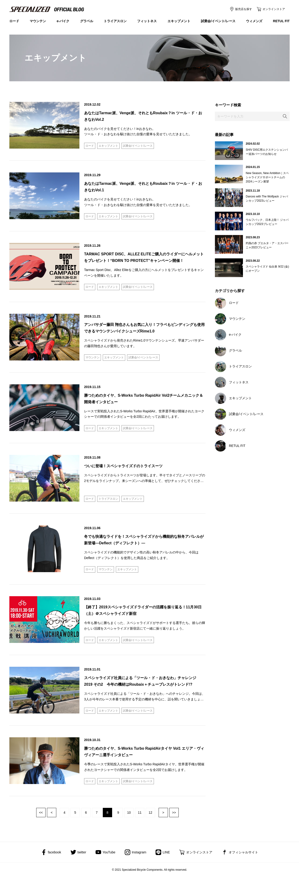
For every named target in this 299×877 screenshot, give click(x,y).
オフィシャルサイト (243, 852)
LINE (166, 852)
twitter (82, 852)
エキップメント (178, 21)
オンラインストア (274, 9)
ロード (14, 21)
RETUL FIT (281, 21)
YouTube (109, 852)
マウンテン (38, 21)
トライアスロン (115, 21)
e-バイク (63, 21)
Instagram (139, 852)
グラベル (86, 21)
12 (150, 812)
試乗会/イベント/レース (218, 21)
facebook (54, 852)
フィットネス (147, 21)
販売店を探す (243, 9)
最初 (41, 812)
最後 (174, 812)
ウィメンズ (254, 21)
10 (129, 812)
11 (140, 812)
